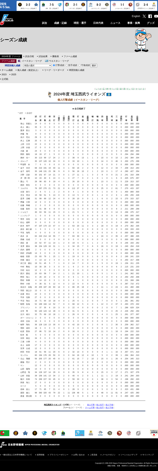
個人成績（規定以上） (28, 70)
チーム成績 (7, 70)
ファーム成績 (70, 56)
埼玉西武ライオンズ (52, 405)
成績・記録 (60, 23)
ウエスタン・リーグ (59, 61)
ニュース (115, 23)
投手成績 (71, 65)
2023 (4, 74)
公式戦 (5, 79)
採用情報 (40, 455)
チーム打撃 (90, 407)
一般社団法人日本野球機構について (17, 455)
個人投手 (100, 405)
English (136, 16)
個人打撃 (91, 405)
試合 (44, 23)
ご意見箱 (93, 455)
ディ (129, 89)
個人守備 (109, 405)
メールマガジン (108, 455)
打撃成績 (58, 65)
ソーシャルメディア (128, 455)
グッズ (151, 23)
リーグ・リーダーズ (54, 70)
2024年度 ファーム (11, 56)
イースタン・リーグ (32, 61)
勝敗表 (55, 56)
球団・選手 (80, 23)
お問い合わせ (79, 455)
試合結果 (43, 56)
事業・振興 (133, 23)
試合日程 (29, 56)
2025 (13, 74)
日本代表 (98, 23)
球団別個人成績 (76, 70)
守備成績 (84, 65)
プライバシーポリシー (58, 455)
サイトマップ (148, 455)
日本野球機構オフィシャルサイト (14, 19)
